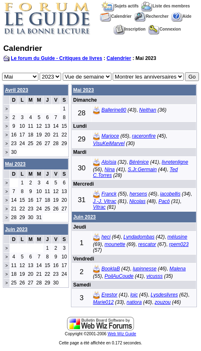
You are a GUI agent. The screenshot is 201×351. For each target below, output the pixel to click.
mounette (114, 244)
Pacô (164, 201)
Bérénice (139, 162)
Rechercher (151, 16)
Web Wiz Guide (122, 334)
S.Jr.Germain (142, 169)
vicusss (155, 276)
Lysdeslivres (164, 295)
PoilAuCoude (118, 276)
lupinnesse (144, 269)
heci (106, 237)
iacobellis (170, 194)
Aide (181, 16)
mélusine (177, 237)
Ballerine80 (114, 110)
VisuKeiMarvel (108, 143)
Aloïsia (109, 162)
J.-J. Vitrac (104, 201)
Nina (109, 169)
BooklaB (111, 269)
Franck (109, 194)
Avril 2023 (16, 90)
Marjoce (110, 136)
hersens (138, 194)
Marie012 (103, 302)
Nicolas (137, 201)
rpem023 (178, 244)
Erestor (110, 295)
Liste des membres (165, 6)
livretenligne (175, 162)
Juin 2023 (84, 217)
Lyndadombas (138, 237)
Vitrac (99, 207)
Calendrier (115, 16)
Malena (177, 269)
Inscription (130, 29)
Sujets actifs (120, 6)
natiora (134, 302)
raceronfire (144, 136)
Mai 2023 (83, 90)
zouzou (163, 302)
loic (134, 295)
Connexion (164, 29)
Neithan (147, 110)
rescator (147, 244)
